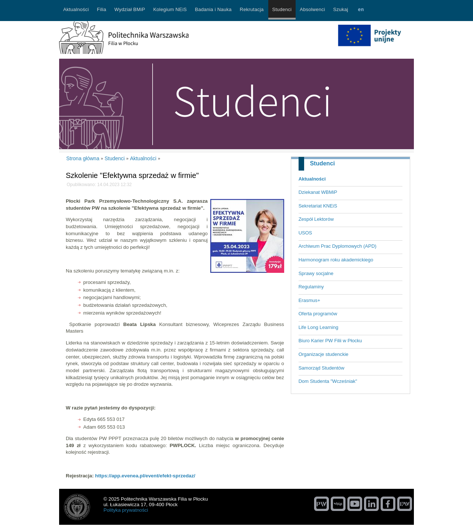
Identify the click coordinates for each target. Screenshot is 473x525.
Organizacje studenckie (323, 354)
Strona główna (82, 158)
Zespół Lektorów (316, 219)
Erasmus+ (309, 300)
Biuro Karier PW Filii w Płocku (330, 340)
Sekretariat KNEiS (318, 206)
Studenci (322, 163)
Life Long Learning (318, 327)
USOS (305, 233)
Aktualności (312, 179)
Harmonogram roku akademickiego (336, 259)
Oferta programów (318, 313)
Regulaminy (311, 286)
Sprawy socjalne (316, 273)
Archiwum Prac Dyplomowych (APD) (338, 246)
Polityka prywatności (125, 510)
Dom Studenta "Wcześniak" (328, 381)
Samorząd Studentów (321, 368)
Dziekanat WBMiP (318, 192)
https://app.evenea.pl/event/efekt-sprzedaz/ (145, 475)
